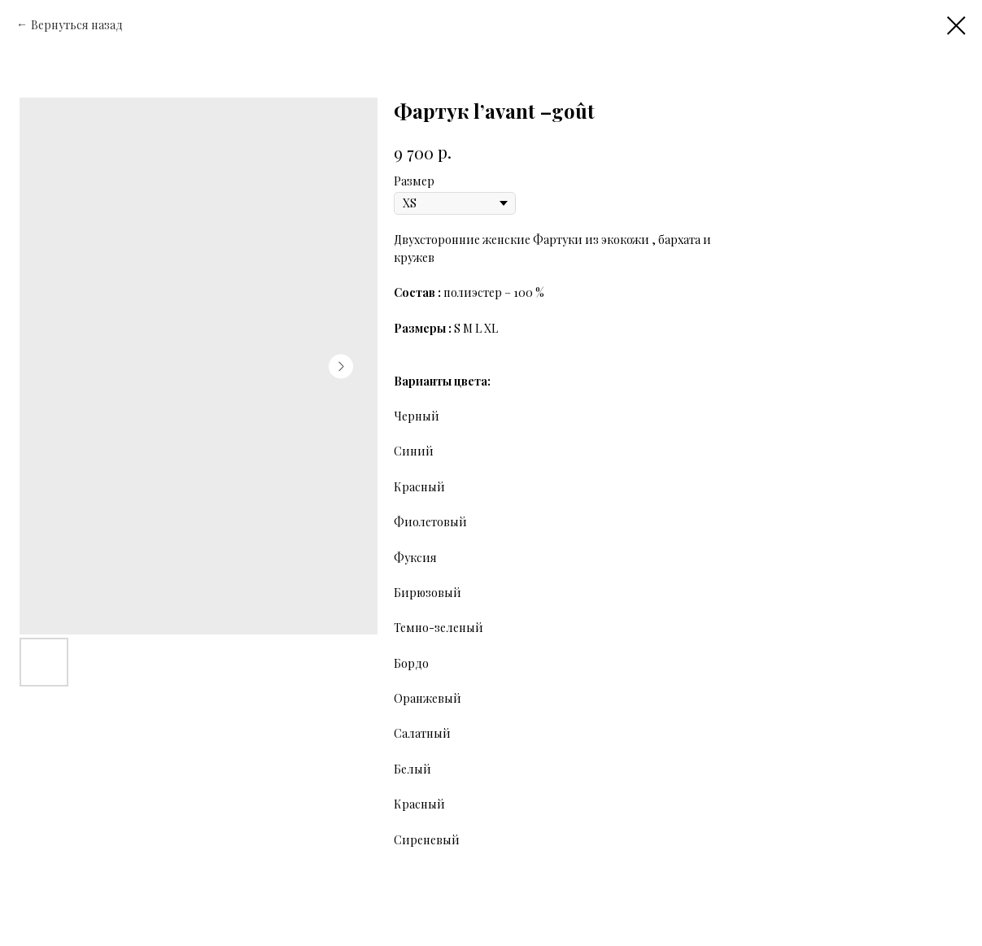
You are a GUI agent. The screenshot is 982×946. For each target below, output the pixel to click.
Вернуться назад (78, 25)
